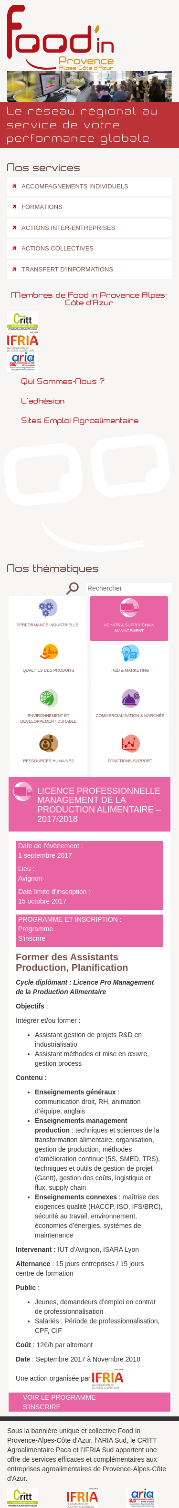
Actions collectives (57, 248)
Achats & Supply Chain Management (129, 628)
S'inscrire (31, 938)
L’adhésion (43, 400)
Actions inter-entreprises (68, 227)
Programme (35, 929)
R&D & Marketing (130, 670)
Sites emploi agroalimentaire (80, 420)
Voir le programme (59, 1397)
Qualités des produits (48, 670)
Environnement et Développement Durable (49, 718)
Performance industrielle (47, 625)
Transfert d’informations (67, 269)
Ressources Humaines (48, 761)
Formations (42, 206)
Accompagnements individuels (74, 186)
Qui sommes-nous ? (63, 381)
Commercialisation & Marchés (130, 715)
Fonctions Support (130, 761)
